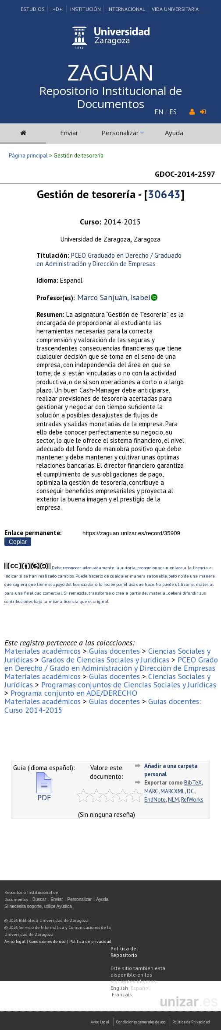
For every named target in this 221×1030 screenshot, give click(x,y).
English (119, 987)
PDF (43, 793)
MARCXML (172, 791)
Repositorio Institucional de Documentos (110, 97)
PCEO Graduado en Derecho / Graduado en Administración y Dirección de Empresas (109, 259)
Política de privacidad (90, 941)
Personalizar (120, 132)
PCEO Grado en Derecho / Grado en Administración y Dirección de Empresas (111, 664)
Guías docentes (114, 651)
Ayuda (174, 132)
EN (158, 111)
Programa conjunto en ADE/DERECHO (74, 693)
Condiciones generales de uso (140, 1021)
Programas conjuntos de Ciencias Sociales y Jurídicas (128, 685)
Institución (85, 9)
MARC (151, 791)
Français (122, 994)
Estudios (33, 9)
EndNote (155, 799)
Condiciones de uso (47, 941)
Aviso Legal (100, 1021)
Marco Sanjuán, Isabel (113, 297)
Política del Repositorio (124, 951)
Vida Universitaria (175, 9)
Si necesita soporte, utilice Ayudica (38, 906)
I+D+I (57, 9)
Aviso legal (14, 941)
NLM (173, 799)
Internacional (126, 9)
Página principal (28, 155)
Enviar (69, 132)
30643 (164, 194)
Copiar (18, 541)
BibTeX (193, 782)
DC (190, 791)
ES (173, 111)
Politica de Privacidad (191, 1021)
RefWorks (192, 799)
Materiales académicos (42, 651)
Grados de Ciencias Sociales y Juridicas (105, 660)
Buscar (39, 899)
